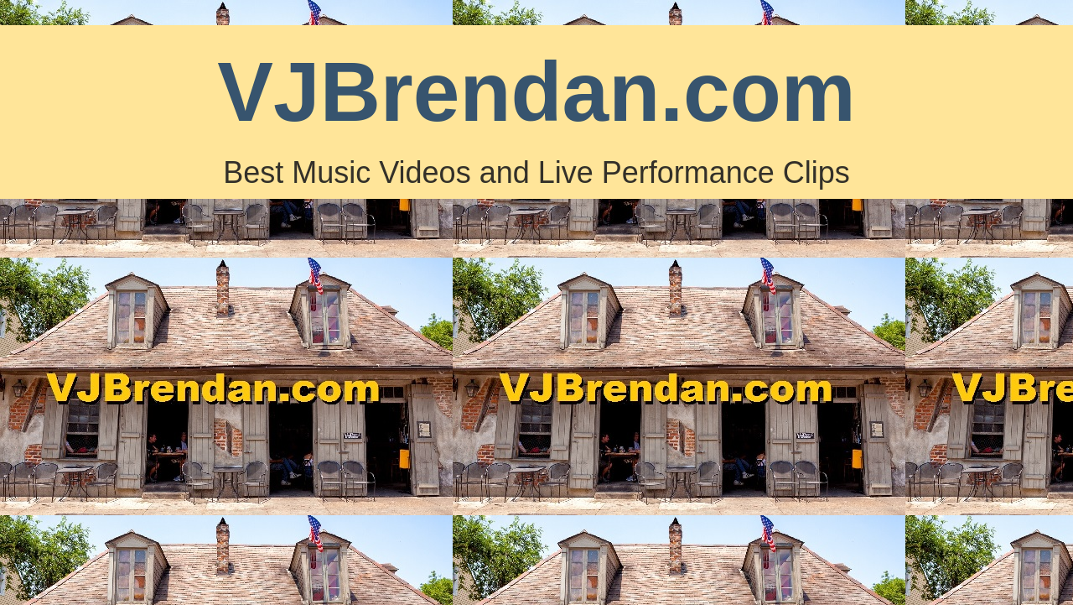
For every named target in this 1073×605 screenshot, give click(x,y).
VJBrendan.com (536, 91)
